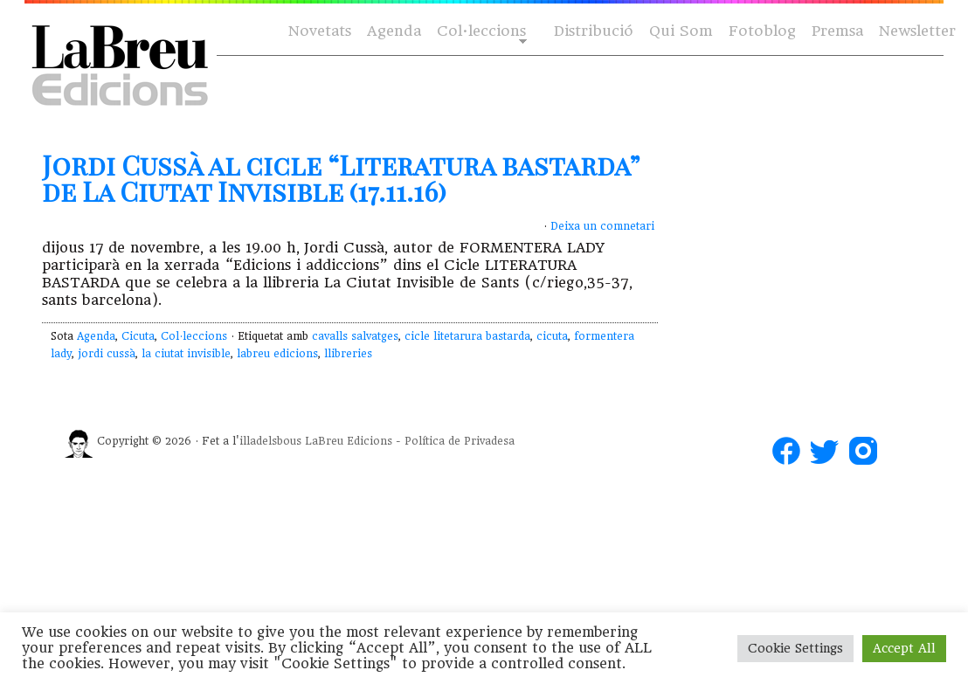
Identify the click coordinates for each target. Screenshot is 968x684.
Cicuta (138, 336)
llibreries (348, 354)
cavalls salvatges (355, 336)
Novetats (319, 31)
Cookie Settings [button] (795, 648)
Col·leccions (480, 32)
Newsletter (917, 31)
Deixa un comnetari (602, 226)
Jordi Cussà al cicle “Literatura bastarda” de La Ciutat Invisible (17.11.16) (341, 178)
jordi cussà (106, 354)
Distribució (593, 31)
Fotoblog (762, 31)
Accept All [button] (904, 648)
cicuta (552, 336)
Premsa (837, 31)
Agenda (394, 31)
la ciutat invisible (186, 354)
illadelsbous (270, 441)
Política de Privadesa (459, 441)
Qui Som (681, 31)
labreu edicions (277, 354)
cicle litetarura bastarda (467, 336)
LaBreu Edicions (348, 441)
